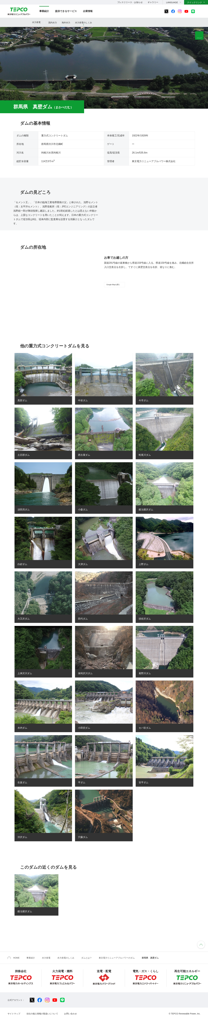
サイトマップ (14, 1019)
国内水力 (52, 22)
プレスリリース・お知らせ (130, 2)
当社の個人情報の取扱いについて (42, 1019)
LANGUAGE (172, 2)
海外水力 (66, 22)
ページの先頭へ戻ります (201, 950)
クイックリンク (194, 2)
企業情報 (88, 11)
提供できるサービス (66, 11)
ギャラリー (153, 2)
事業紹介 (44, 11)
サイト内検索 (201, 11)
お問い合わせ (70, 1019)
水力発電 (36, 22)
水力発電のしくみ (83, 22)
